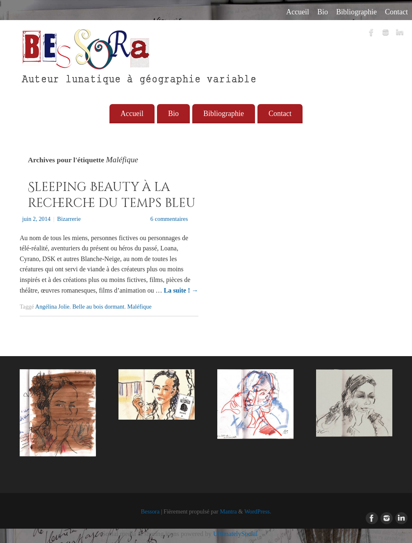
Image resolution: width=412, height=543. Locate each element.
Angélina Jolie (52, 306)
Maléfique (139, 306)
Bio (322, 12)
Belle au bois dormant (99, 306)
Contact (396, 12)
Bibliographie (356, 12)
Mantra (228, 511)
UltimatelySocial (235, 533)
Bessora (150, 511)
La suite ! (181, 290)
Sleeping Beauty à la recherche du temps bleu (112, 195)
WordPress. (257, 511)
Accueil (297, 12)
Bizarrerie (69, 219)
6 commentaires (169, 219)
